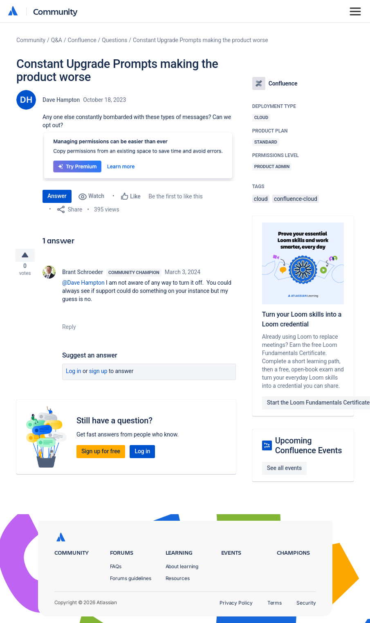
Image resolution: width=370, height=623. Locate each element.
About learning (182, 566)
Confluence (82, 40)
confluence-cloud (295, 199)
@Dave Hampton (83, 286)
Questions (114, 40)
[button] (139, 155)
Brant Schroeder (82, 275)
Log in (73, 374)
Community (55, 11)
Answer (57, 196)
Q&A (56, 40)
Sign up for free (100, 454)
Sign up (98, 374)
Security (306, 603)
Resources (178, 578)
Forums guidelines (131, 578)
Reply (69, 330)
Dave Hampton (61, 100)
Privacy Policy (236, 603)
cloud (261, 199)
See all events (284, 468)
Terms (274, 603)
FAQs (116, 566)
